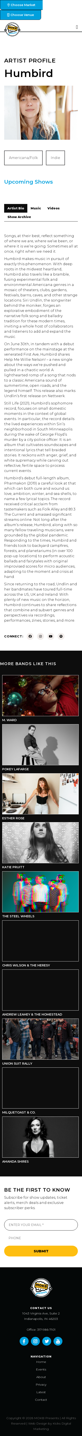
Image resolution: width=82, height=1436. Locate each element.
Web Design (37, 1423)
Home (41, 1362)
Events (41, 1369)
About (41, 1377)
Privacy (41, 1384)
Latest (41, 1392)
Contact (41, 1400)
